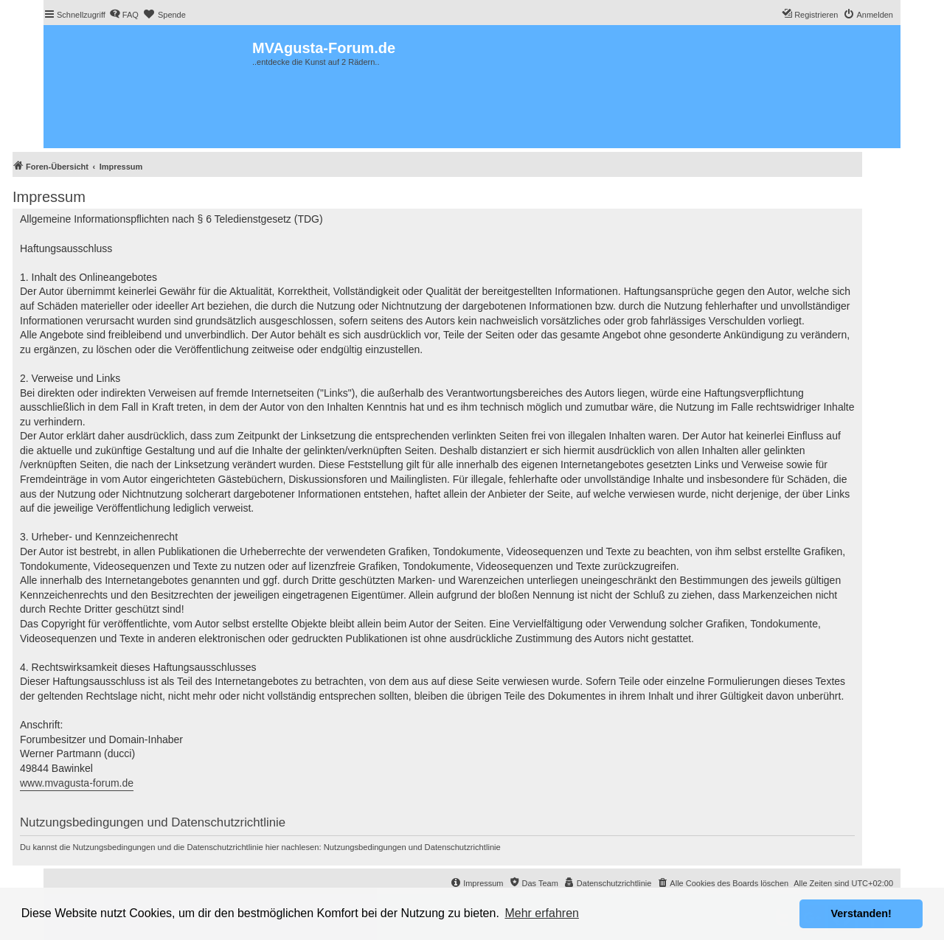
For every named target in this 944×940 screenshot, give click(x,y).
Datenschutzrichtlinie (463, 847)
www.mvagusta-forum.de (76, 783)
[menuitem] (124, 15)
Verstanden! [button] (861, 913)
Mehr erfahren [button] (541, 913)
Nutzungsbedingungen (365, 847)
